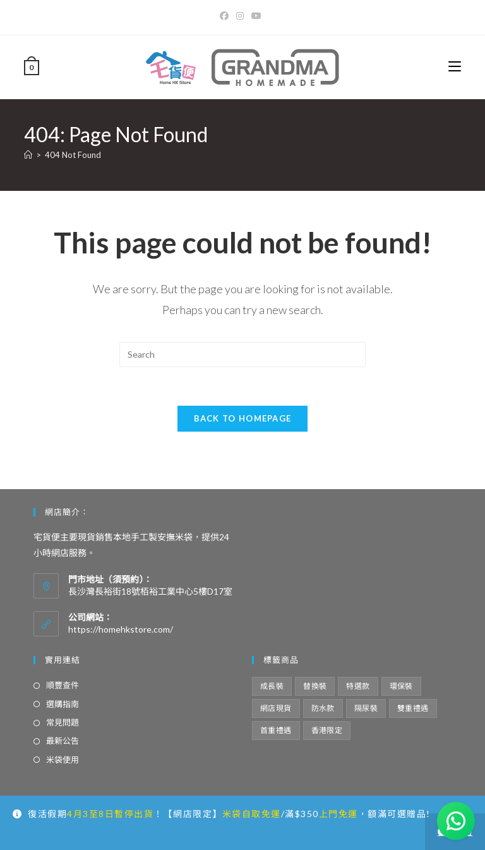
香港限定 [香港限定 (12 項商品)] (327, 730)
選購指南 (62, 704)
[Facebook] (226, 15)
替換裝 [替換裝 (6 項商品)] (314, 686)
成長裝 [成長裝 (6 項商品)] (272, 686)
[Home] (28, 155)
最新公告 (62, 741)
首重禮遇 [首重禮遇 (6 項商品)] (276, 730)
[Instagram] (240, 15)
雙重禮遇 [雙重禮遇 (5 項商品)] (413, 708)
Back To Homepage (243, 418)
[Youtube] (256, 15)
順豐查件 (62, 685)
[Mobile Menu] (454, 66)
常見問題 (62, 722)
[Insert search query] (242, 354)
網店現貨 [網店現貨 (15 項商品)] (276, 708)
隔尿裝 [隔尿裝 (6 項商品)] (366, 708)
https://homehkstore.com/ (120, 629)
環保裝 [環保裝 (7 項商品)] (401, 686)
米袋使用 (62, 760)
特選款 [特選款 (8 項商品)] (357, 686)
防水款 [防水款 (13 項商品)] (323, 708)
